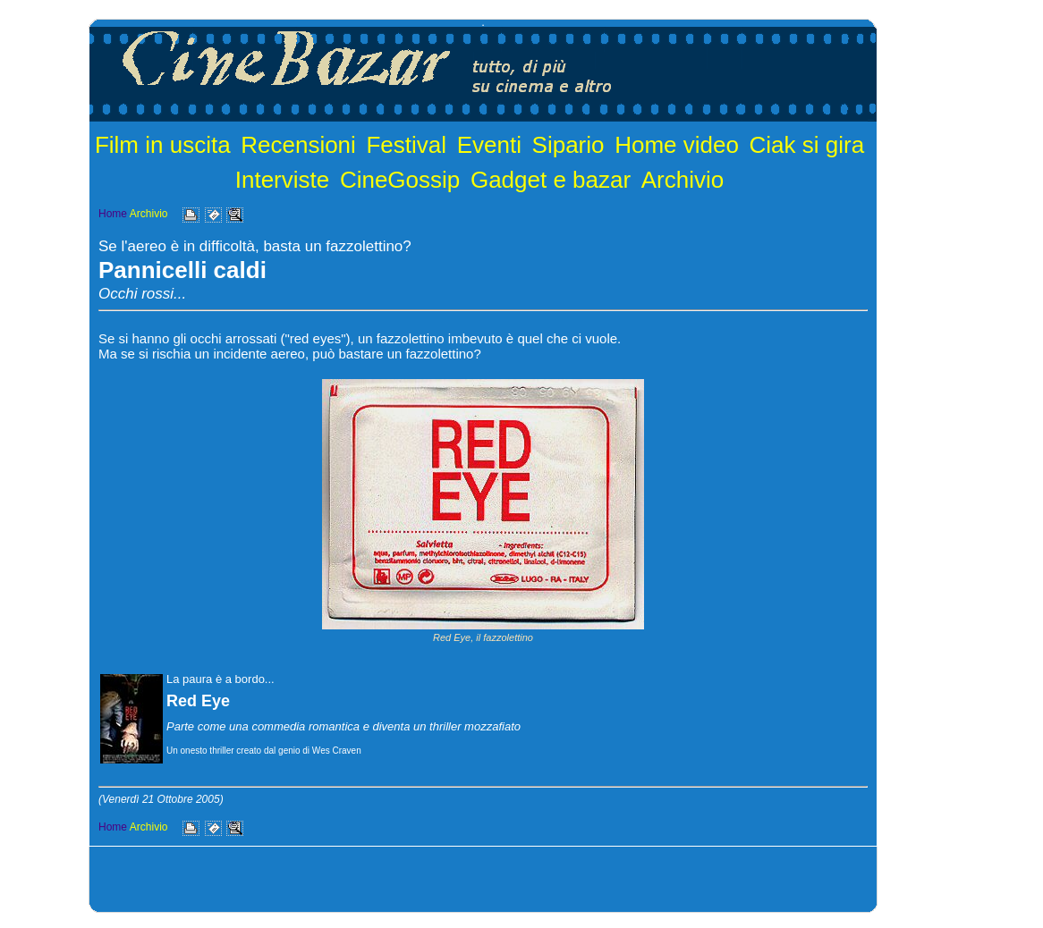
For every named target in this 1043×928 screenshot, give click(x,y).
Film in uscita (163, 144)
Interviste (282, 179)
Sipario (568, 144)
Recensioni (298, 144)
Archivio (682, 179)
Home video (677, 144)
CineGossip (400, 179)
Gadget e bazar (551, 179)
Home (112, 213)
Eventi (489, 144)
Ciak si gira (807, 144)
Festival (406, 144)
